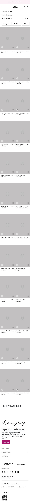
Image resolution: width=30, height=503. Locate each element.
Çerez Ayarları (23, 487)
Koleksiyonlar (6, 452)
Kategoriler (4, 11)
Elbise (25, 24)
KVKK (3, 487)
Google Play (21, 465)
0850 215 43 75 (6, 478)
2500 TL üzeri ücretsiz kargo (15, 2)
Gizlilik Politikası (12, 487)
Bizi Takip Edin (6, 469)
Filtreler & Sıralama (7, 18)
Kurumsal (5, 456)
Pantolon (16, 24)
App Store (6, 465)
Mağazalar (6, 442)
